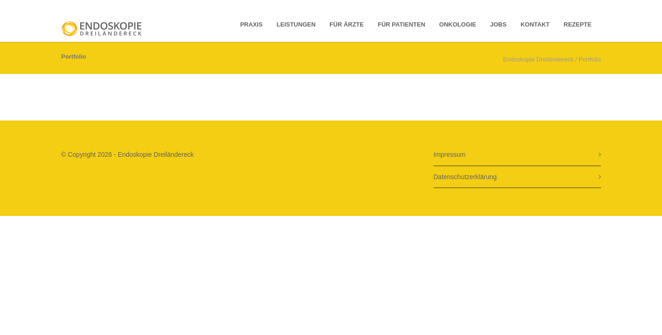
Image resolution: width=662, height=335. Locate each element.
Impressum (450, 154)
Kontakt (535, 24)
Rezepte (578, 24)
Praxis (251, 24)
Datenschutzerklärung (465, 177)
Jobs (498, 24)
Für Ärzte (346, 24)
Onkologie (457, 24)
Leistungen (296, 24)
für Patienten (401, 24)
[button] (20, 314)
